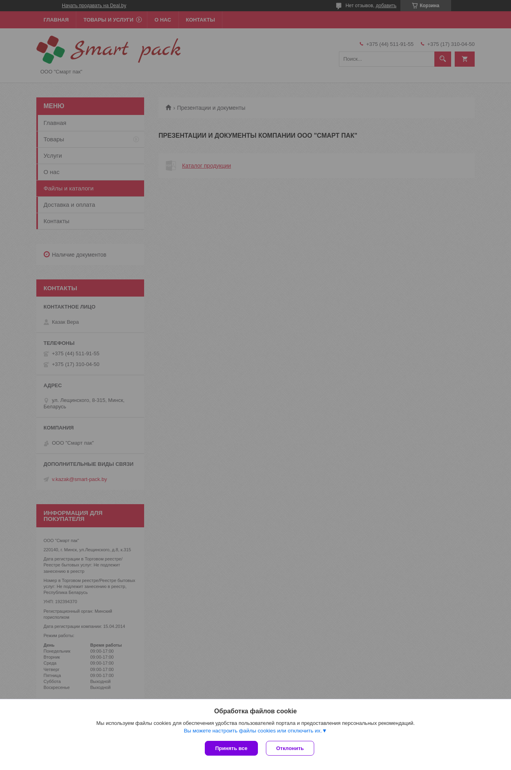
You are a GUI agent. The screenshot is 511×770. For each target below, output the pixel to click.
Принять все (231, 748)
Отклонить (290, 748)
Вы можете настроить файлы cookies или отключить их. (253, 731)
